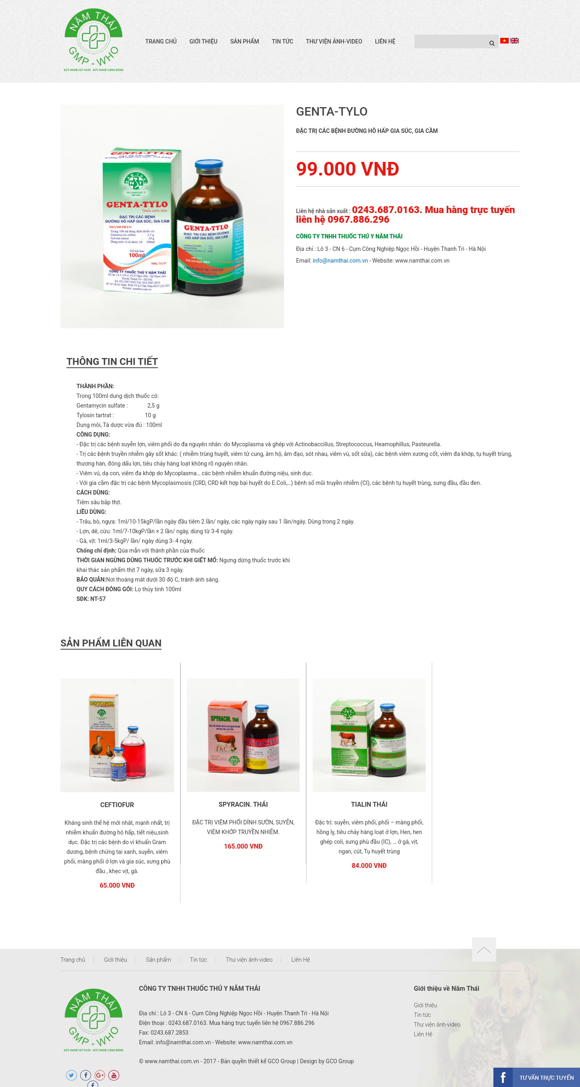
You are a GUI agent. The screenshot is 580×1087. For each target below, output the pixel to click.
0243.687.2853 (169, 1024)
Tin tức (282, 41)
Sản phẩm (244, 41)
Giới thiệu (203, 41)
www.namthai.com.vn (422, 260)
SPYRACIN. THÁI (231, 796)
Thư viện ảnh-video (334, 41)
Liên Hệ (385, 41)
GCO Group (282, 1053)
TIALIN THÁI (349, 796)
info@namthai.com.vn (340, 260)
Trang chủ (161, 41)
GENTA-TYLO (332, 111)
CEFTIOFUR (113, 796)
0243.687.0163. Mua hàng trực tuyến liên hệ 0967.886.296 (405, 214)
